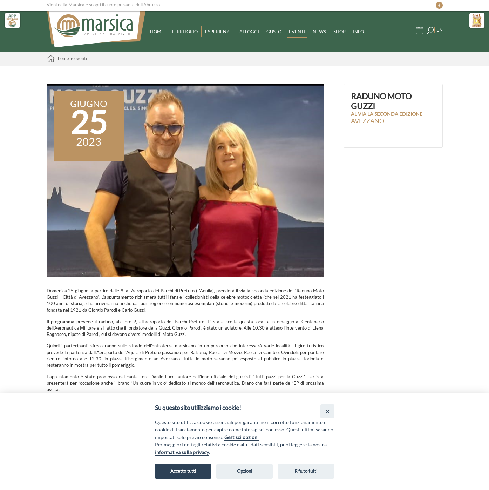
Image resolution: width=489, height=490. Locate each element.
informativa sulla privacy (182, 452)
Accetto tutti (183, 471)
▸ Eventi (79, 58)
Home (157, 31)
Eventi (297, 31)
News (319, 31)
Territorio (184, 31)
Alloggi (249, 31)
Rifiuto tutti (305, 471)
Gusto (273, 31)
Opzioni (244, 471)
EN (439, 30)
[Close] (327, 411)
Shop (339, 31)
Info (358, 31)
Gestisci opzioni (241, 437)
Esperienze (218, 31)
